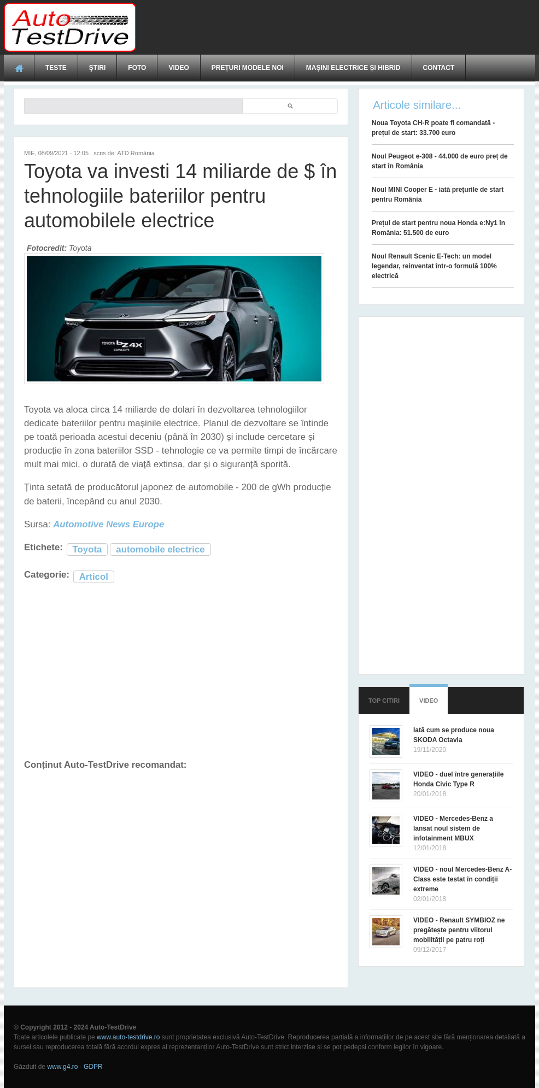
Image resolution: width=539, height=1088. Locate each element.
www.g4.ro (62, 1067)
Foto (137, 68)
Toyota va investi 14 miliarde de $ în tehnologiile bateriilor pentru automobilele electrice (180, 196)
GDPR (93, 1067)
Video (178, 68)
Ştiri (97, 68)
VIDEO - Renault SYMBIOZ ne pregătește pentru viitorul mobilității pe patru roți (459, 930)
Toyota (87, 549)
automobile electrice (160, 549)
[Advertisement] (336, 27)
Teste (56, 68)
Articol (93, 577)
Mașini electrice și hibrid (353, 68)
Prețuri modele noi (248, 68)
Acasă (19, 68)
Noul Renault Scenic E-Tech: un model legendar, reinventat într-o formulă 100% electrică (434, 266)
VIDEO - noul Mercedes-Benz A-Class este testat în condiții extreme (462, 879)
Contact (439, 68)
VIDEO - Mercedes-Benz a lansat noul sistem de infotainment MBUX (453, 828)
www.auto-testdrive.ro (128, 1037)
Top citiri (384, 700)
